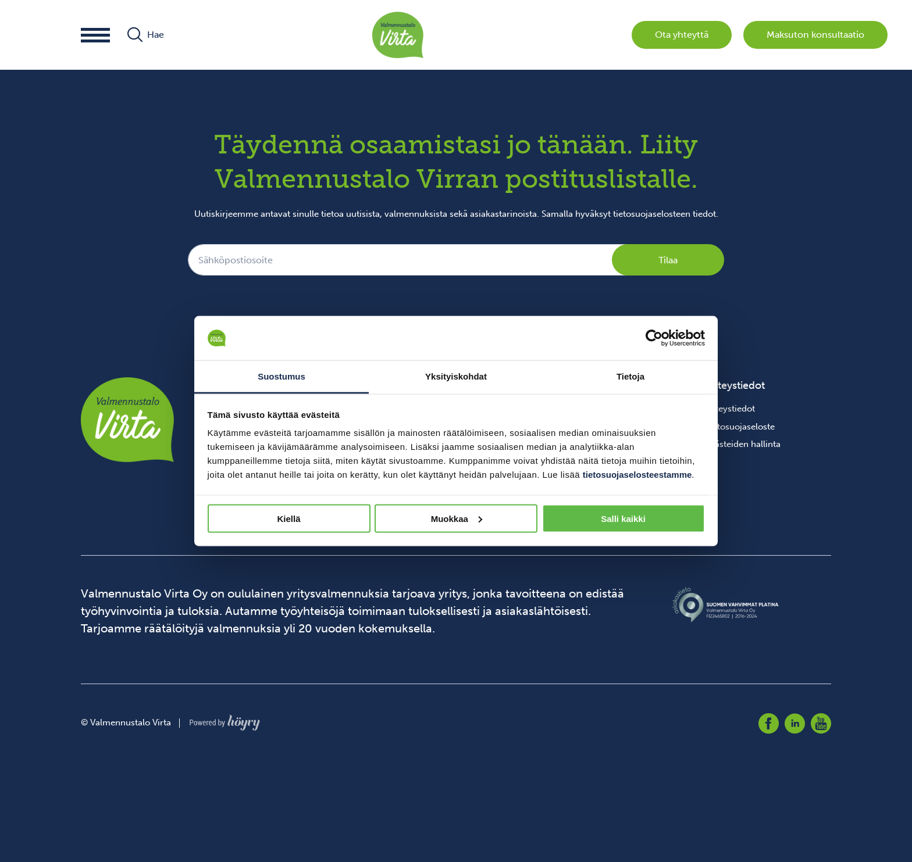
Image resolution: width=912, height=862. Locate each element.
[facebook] (768, 723)
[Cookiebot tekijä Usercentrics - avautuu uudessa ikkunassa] (654, 338)
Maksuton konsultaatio (815, 34)
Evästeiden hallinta (743, 444)
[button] (95, 35)
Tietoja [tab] (630, 376)
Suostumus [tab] (281, 376)
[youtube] (821, 723)
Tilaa (668, 260)
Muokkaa (456, 518)
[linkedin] (795, 723)
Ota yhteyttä (681, 34)
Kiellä (288, 518)
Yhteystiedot (730, 408)
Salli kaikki (623, 518)
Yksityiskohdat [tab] (456, 376)
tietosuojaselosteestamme (637, 475)
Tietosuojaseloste (740, 426)
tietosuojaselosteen (651, 214)
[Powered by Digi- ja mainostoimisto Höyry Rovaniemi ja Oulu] (224, 719)
